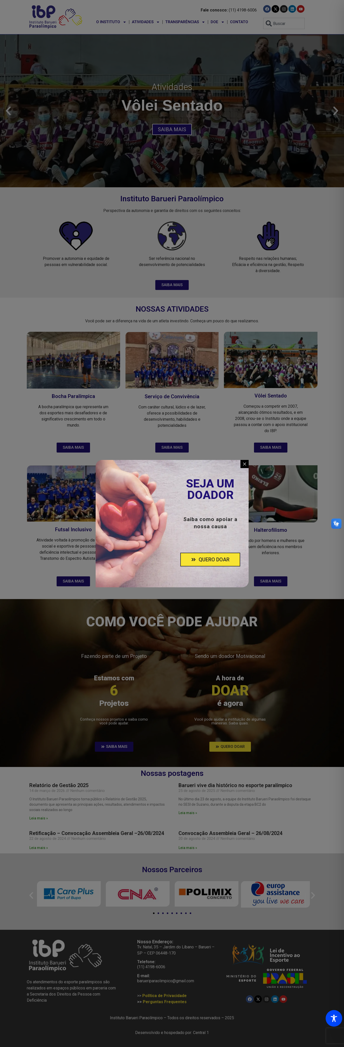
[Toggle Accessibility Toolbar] (334, 1018)
